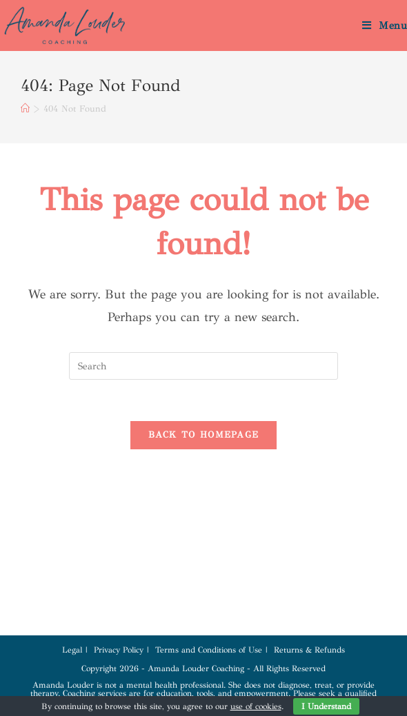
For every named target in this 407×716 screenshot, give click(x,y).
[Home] (25, 108)
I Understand (326, 706)
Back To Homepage (203, 434)
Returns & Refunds (309, 650)
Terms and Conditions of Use (208, 650)
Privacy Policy (118, 650)
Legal (72, 650)
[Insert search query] (203, 366)
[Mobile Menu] (384, 25)
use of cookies (255, 706)
